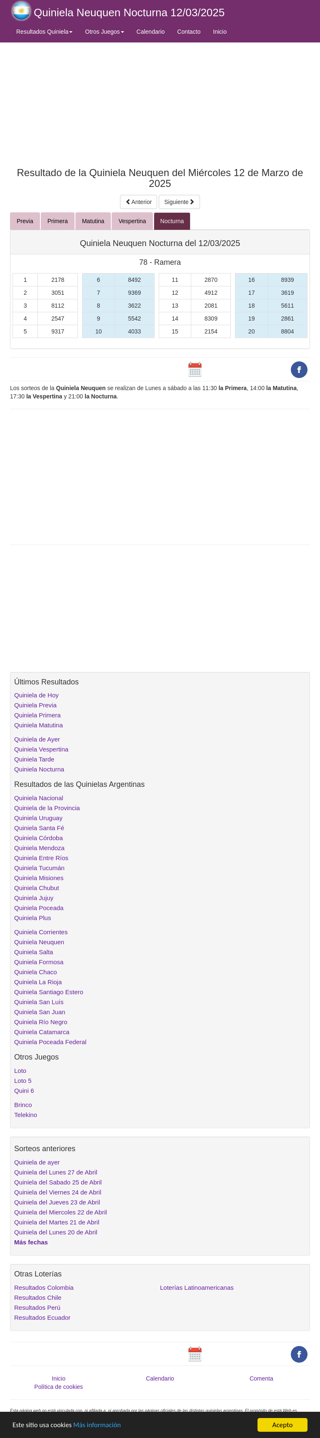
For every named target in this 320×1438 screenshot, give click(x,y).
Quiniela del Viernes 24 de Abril (57, 1192)
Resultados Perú (37, 1307)
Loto (20, 1070)
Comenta (261, 1378)
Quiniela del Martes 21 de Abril (56, 1222)
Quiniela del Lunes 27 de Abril (55, 1172)
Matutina (93, 221)
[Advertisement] (160, 103)
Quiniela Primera (37, 715)
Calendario (151, 31)
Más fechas (31, 1242)
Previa (25, 221)
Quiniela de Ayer (37, 739)
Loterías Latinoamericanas (197, 1287)
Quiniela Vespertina (41, 749)
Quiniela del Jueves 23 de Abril (57, 1202)
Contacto (188, 31)
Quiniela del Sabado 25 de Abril (58, 1182)
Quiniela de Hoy (36, 695)
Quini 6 (24, 1090)
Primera (58, 221)
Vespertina (132, 221)
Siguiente (179, 202)
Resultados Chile (37, 1297)
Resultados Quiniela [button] (44, 31)
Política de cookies (58, 1386)
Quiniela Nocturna (39, 769)
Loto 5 (23, 1080)
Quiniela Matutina (38, 725)
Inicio (220, 31)
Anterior (138, 202)
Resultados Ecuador (42, 1317)
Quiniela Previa (35, 705)
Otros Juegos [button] (104, 31)
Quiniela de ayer (37, 1162)
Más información (99, 1425)
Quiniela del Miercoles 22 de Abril (60, 1212)
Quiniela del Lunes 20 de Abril (55, 1232)
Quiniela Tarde (34, 759)
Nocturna (172, 221)
